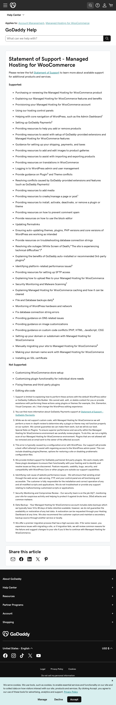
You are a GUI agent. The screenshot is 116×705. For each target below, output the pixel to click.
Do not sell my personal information (58, 675)
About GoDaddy (12, 578)
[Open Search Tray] (90, 5)
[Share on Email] (13, 559)
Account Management (31, 23)
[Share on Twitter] (38, 559)
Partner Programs (13, 604)
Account (7, 613)
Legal (42, 669)
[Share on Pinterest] (46, 559)
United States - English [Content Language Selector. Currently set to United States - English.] (18, 648)
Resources (9, 596)
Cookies (72, 669)
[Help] (97, 5)
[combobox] (54, 38)
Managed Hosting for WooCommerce (67, 23)
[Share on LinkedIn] (29, 559)
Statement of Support (46, 72)
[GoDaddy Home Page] (16, 634)
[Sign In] (104, 5)
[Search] (107, 38)
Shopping (8, 622)
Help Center (10, 587)
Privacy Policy (57, 669)
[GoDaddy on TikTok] (22, 657)
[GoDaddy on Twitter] (30, 657)
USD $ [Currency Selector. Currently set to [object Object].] (107, 648)
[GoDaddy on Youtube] (38, 657)
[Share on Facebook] (21, 559)
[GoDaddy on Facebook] (5, 657)
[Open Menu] (4, 5)
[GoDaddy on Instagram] (13, 657)
